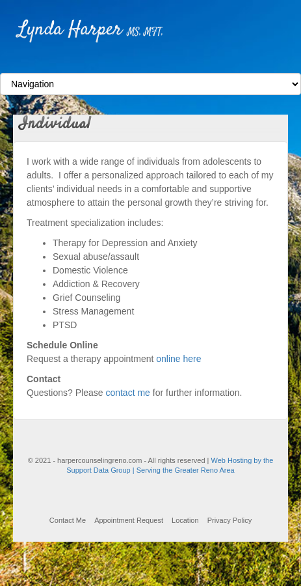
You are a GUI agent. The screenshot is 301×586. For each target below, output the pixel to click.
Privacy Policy (229, 520)
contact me (127, 392)
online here (178, 359)
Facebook (150, 61)
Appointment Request (128, 520)
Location (185, 520)
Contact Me (67, 520)
